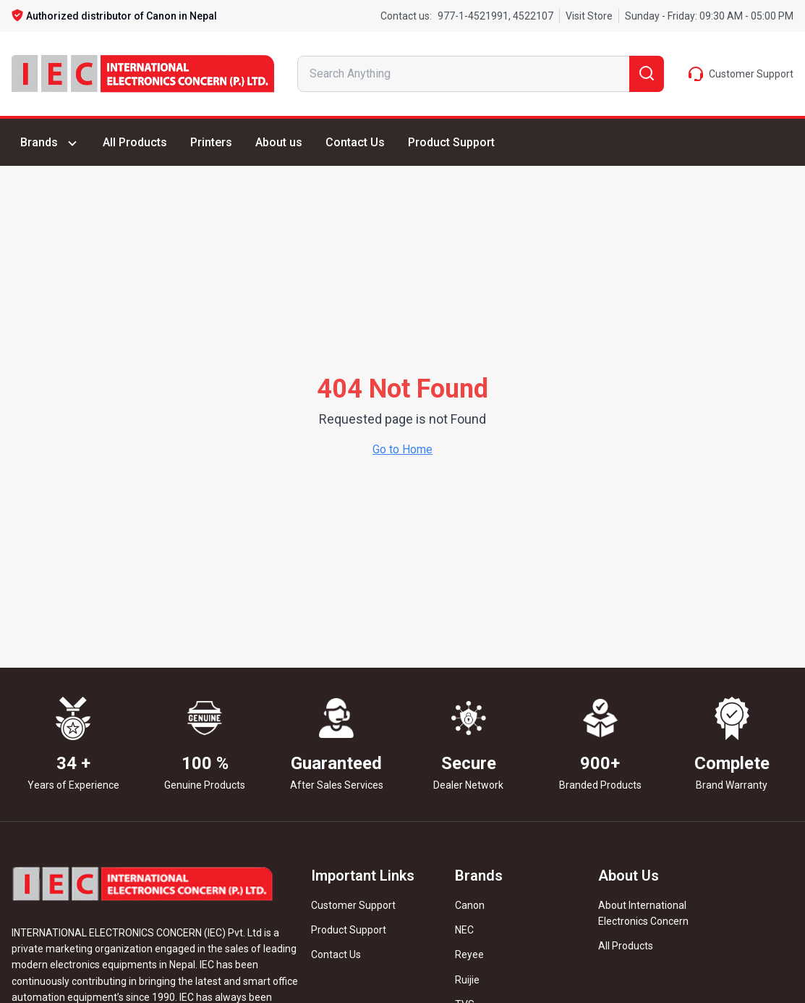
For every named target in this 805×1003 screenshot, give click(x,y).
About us (278, 142)
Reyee (469, 954)
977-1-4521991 (473, 16)
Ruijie (467, 980)
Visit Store (589, 16)
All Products (135, 142)
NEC (464, 930)
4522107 (532, 16)
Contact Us (355, 142)
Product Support (451, 142)
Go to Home (402, 449)
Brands (50, 143)
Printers (211, 142)
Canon (470, 905)
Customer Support (353, 905)
